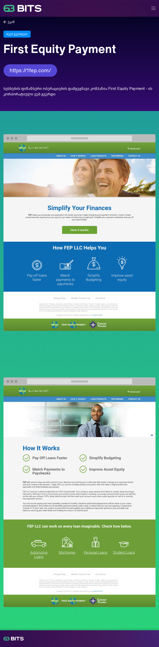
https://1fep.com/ (30, 70)
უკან (11, 22)
